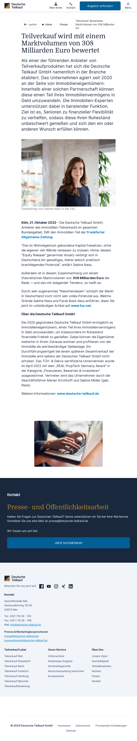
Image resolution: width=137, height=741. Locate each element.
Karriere (96, 671)
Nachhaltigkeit (100, 661)
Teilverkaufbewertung (17, 686)
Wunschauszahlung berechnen (66, 671)
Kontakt (96, 681)
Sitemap (71, 730)
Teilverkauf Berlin (14, 666)
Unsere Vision (100, 656)
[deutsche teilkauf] (15, 5)
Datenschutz (83, 725)
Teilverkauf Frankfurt (16, 671)
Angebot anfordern (100, 6)
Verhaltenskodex (101, 666)
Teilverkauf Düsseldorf (17, 661)
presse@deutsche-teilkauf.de (68, 521)
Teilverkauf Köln (13, 656)
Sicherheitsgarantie (59, 666)
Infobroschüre (56, 656)
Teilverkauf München (16, 681)
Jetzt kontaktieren (69, 543)
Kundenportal (56, 676)
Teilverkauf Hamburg (16, 676)
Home (48, 24)
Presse (64, 24)
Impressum (64, 725)
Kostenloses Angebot (60, 661)
